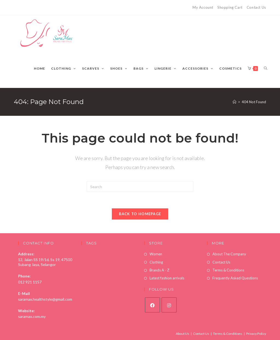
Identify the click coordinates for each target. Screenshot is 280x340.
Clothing (156, 262)
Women (156, 254)
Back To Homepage (140, 214)
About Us (182, 334)
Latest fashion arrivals (167, 278)
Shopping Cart (230, 7)
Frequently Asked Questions (235, 278)
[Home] (234, 102)
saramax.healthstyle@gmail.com (45, 299)
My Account (202, 7)
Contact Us (256, 7)
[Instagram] (169, 304)
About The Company (229, 254)
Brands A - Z (159, 270)
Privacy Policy (256, 334)
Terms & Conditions (228, 270)
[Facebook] (152, 304)
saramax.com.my (32, 316)
